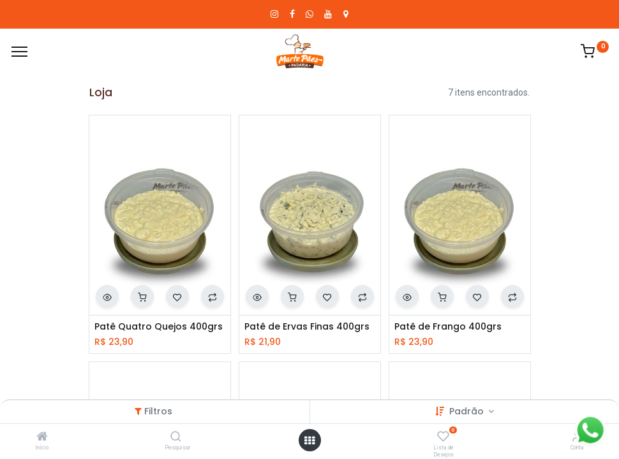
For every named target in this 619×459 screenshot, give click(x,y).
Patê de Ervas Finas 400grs (306, 327)
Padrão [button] (467, 411)
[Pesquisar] (176, 437)
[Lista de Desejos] (443, 437)
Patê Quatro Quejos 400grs (158, 327)
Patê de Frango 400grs (448, 327)
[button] (107, 296)
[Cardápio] (19, 51)
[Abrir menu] (309, 440)
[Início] (42, 437)
